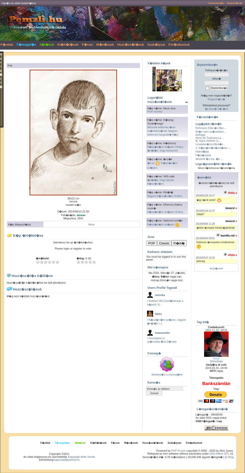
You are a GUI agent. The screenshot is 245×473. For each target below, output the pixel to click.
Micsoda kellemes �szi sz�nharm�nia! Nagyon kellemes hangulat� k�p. (163, 131)
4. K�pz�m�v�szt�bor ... (213, 147)
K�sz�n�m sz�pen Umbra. (165, 211)
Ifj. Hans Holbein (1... (208, 140)
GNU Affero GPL (219, 453)
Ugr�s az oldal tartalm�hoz (19, 3)
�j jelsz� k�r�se (216, 108)
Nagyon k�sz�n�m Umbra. (165, 196)
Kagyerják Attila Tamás (81, 456)
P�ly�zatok (203, 155)
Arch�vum (216, 268)
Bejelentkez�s (216, 3)
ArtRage (200, 134)
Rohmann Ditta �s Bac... (211, 127)
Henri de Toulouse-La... (209, 137)
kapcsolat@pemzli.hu (67, 459)
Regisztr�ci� (234, 3)
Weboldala (216, 361)
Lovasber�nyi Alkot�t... (210, 144)
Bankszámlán (216, 383)
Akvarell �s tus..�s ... (209, 158)
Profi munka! (154, 111)
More (91, 224)
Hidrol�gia (202, 151)
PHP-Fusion (178, 450)
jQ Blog (229, 457)
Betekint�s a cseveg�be (167, 374)
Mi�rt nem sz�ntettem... (211, 131)
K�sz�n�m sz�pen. (163, 224)
